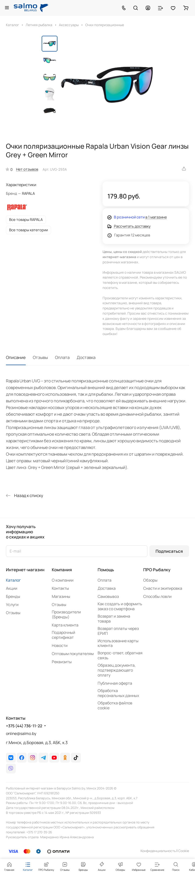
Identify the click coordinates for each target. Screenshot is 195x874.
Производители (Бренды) (66, 614)
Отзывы (40, 357)
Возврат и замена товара (114, 618)
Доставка (86, 357)
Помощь (106, 569)
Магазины (61, 596)
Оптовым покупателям (73, 653)
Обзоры (150, 580)
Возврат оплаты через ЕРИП (118, 631)
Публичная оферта (115, 683)
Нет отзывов (27, 169)
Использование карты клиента (118, 643)
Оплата (62, 357)
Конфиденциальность (158, 850)
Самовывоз (108, 596)
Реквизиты (62, 661)
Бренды (13, 596)
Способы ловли (157, 596)
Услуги (12, 604)
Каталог (13, 580)
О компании (62, 580)
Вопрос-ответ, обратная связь (120, 655)
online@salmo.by (21, 733)
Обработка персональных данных (118, 693)
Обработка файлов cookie (115, 705)
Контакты (60, 588)
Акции (11, 588)
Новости (60, 645)
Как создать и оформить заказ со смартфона (120, 606)
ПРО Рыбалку (156, 569)
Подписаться (169, 551)
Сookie (183, 850)
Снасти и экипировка (162, 588)
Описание (16, 357)
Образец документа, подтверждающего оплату (117, 670)
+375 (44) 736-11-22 (24, 726)
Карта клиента (65, 625)
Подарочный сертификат (63, 635)
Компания (62, 569)
